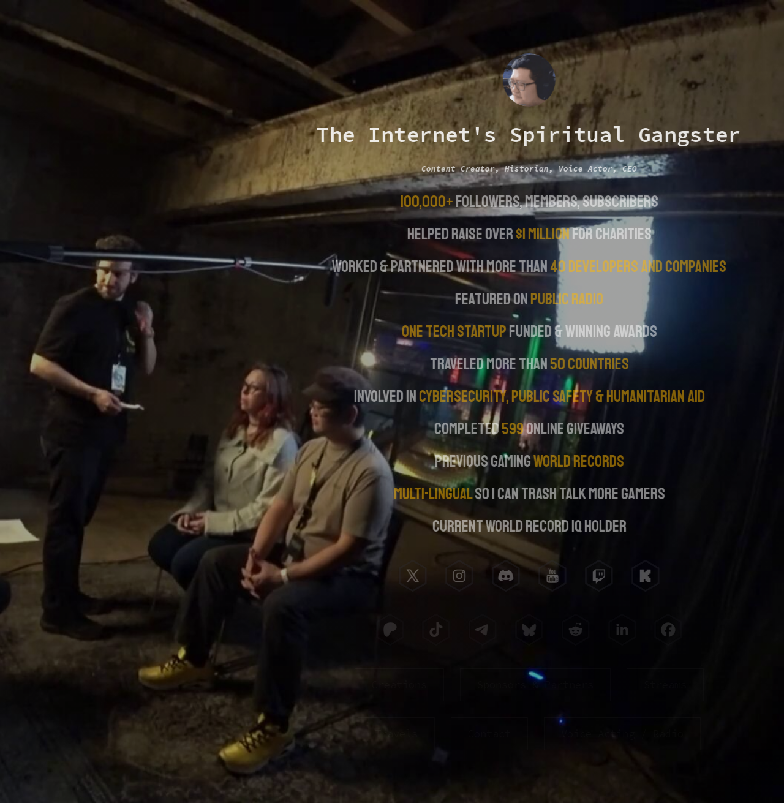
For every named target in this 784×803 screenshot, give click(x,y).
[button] (412, 576)
